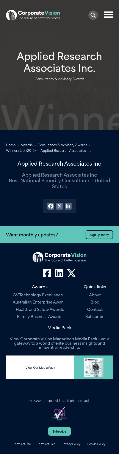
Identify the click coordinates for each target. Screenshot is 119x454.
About (95, 294)
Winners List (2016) (21, 150)
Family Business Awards (39, 316)
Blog (95, 302)
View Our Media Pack (40, 367)
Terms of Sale (46, 444)
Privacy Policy (71, 444)
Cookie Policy (96, 444)
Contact (95, 309)
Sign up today (99, 234)
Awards (27, 144)
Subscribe (95, 316)
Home (11, 144)
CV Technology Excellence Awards (40, 294)
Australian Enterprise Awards (40, 302)
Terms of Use (22, 444)
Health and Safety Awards (40, 309)
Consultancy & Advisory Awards (62, 144)
